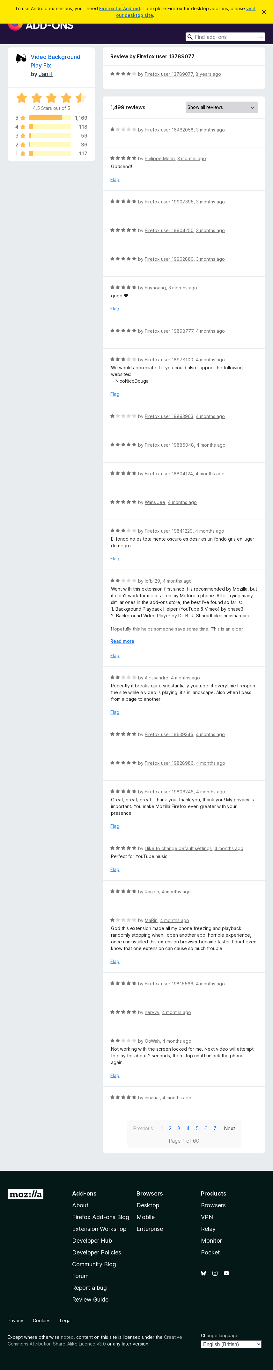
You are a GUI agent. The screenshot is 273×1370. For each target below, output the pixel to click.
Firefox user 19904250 (169, 230)
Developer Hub (92, 1240)
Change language (220, 1335)
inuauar (152, 1097)
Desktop (147, 1205)
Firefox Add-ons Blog (100, 1217)
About (80, 1205)
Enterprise (149, 1228)
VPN (207, 1217)
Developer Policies (96, 1252)
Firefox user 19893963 (169, 416)
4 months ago (210, 331)
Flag (114, 179)
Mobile (145, 1217)
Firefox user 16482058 (169, 129)
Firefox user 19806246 (169, 791)
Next (229, 1128)
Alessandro (156, 677)
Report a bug (89, 1287)
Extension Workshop (99, 1228)
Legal (65, 1320)
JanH (46, 74)
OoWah (152, 1041)
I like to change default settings (178, 848)
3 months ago (210, 129)
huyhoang (155, 287)
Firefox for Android (119, 8)
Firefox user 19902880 (169, 259)
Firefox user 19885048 (169, 445)
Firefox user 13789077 (169, 74)
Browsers (213, 1205)
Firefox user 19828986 (169, 763)
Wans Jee (155, 502)
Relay (208, 1228)
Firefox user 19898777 (169, 331)
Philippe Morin (160, 158)
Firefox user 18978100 (169, 359)
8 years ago (208, 74)
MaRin (151, 920)
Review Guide (90, 1299)
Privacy (15, 1320)
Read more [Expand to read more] (122, 641)
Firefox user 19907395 (169, 201)
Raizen (152, 891)
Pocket (210, 1252)
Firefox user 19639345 (169, 734)
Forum (80, 1276)
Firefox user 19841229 (169, 531)
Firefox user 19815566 (169, 983)
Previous (143, 1128)
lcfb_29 (152, 581)
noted (67, 1337)
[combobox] (225, 36)
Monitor (211, 1240)
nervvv (152, 1012)
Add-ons (84, 1193)
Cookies (41, 1320)
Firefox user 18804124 (169, 473)
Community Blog (94, 1264)
